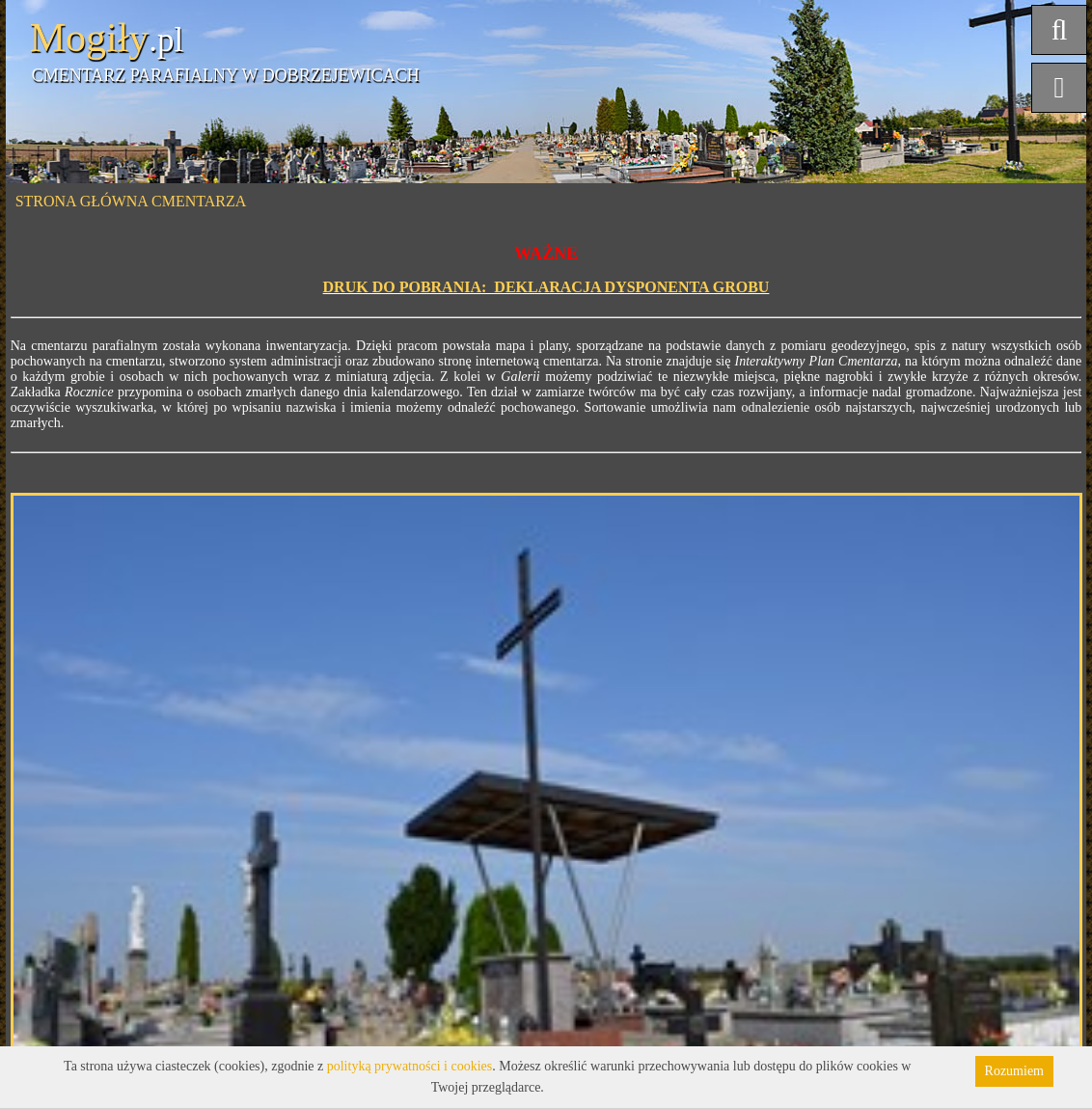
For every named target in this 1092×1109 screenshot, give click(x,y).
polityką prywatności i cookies (409, 1066)
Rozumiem (1014, 1071)
